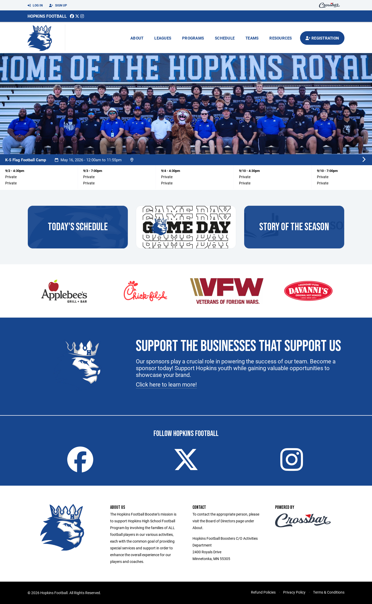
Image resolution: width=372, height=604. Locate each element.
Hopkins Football (47, 16)
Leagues (162, 38)
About (136, 38)
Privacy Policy (294, 592)
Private (11, 183)
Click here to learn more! (166, 384)
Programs (193, 38)
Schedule (225, 38)
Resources (280, 38)
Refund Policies (263, 592)
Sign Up (58, 5)
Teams (251, 38)
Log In (35, 5)
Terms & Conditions (328, 592)
